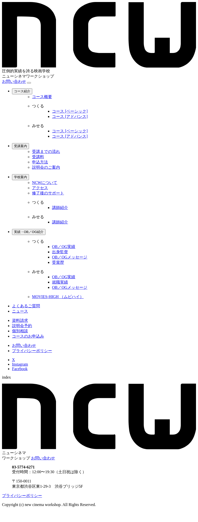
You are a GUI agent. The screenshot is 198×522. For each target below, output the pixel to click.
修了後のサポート (48, 193)
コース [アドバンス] (70, 116)
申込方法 (40, 162)
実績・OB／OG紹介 (29, 232)
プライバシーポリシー (32, 351)
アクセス (40, 188)
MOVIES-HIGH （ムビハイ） (58, 297)
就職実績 (60, 282)
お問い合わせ (14, 81)
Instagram (20, 364)
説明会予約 (22, 326)
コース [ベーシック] (70, 111)
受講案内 (20, 146)
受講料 (38, 157)
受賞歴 (58, 262)
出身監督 (60, 252)
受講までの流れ (46, 151)
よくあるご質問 (26, 306)
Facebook (20, 369)
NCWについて (44, 182)
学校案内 (20, 177)
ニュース (20, 311)
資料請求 (20, 320)
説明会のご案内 (46, 167)
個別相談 (20, 331)
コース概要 (42, 97)
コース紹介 (22, 91)
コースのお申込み (28, 336)
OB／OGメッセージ (69, 257)
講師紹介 (60, 207)
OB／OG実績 (63, 246)
